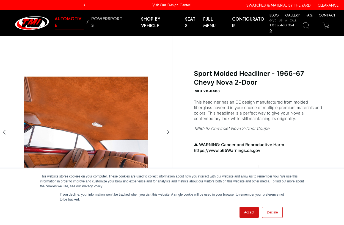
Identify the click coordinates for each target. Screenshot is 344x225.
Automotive (68, 22)
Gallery (292, 15)
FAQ (309, 15)
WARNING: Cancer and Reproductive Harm (258, 147)
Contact (327, 15)
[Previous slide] (4, 132)
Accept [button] (249, 212)
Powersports (106, 22)
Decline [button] (272, 212)
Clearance (328, 5)
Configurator (248, 22)
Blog (274, 15)
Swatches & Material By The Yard (278, 5)
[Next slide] (167, 132)
